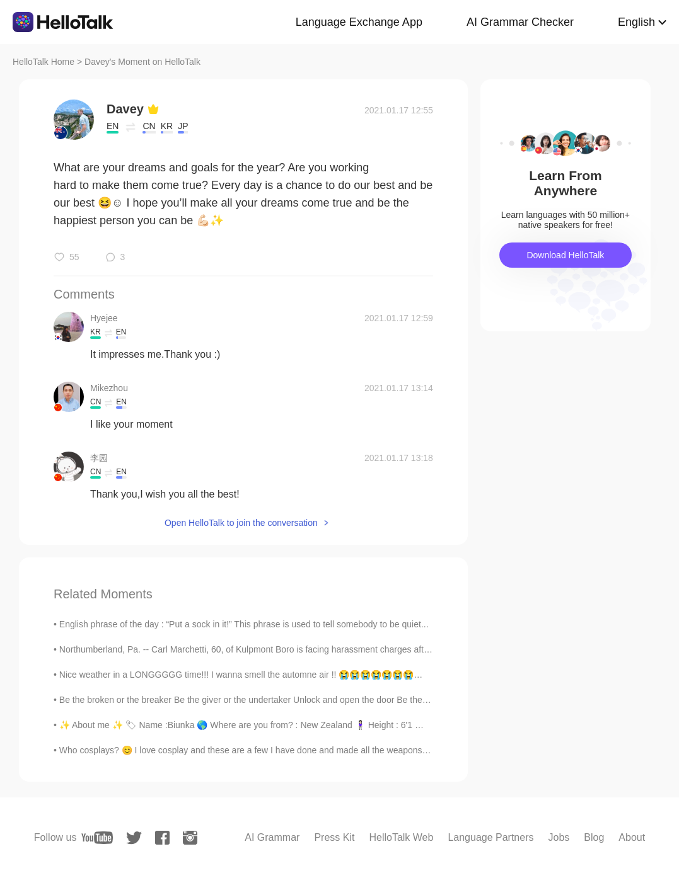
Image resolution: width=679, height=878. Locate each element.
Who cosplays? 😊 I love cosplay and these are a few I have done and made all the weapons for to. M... (262, 750)
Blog (594, 837)
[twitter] (134, 838)
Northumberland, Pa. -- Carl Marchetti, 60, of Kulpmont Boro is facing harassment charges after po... (255, 649)
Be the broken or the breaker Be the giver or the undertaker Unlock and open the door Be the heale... (256, 700)
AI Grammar (272, 837)
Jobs (559, 837)
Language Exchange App (359, 22)
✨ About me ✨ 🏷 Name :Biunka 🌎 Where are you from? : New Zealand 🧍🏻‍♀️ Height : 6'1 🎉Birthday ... (263, 725)
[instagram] (190, 838)
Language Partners (490, 837)
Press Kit (334, 837)
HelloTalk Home (43, 62)
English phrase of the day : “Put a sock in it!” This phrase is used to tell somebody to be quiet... (244, 624)
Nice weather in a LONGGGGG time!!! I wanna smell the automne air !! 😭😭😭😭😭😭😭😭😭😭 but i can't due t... (287, 675)
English (636, 22)
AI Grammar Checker (520, 22)
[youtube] (97, 837)
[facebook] (162, 838)
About (631, 837)
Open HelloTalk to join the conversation (241, 523)
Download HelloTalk (565, 255)
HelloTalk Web (401, 837)
